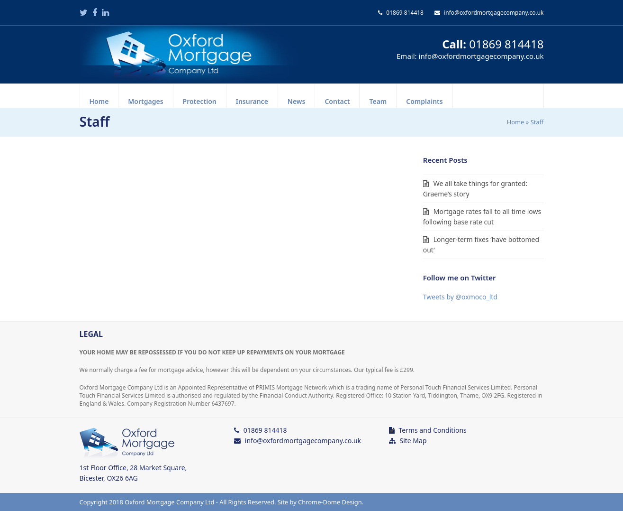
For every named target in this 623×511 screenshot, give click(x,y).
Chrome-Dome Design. (330, 502)
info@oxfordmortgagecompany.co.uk (493, 13)
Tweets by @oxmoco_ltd (460, 296)
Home (515, 122)
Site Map (412, 440)
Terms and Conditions (432, 430)
